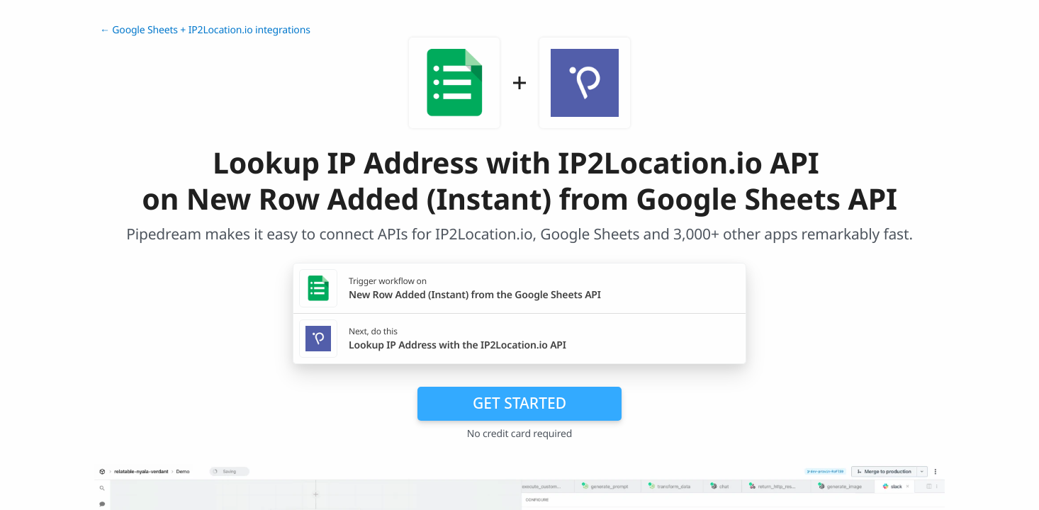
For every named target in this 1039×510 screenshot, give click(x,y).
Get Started (519, 403)
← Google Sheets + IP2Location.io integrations (205, 30)
